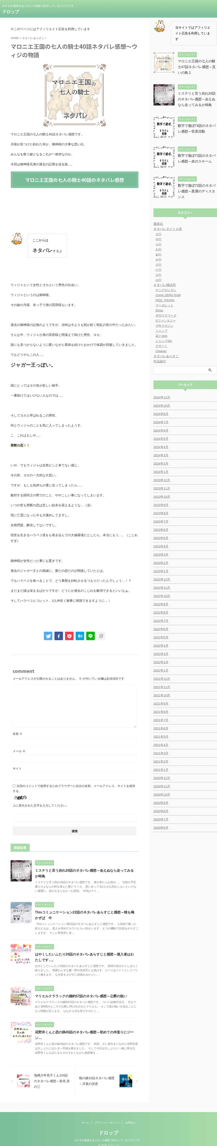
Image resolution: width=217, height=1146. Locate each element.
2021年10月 (161, 695)
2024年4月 (160, 447)
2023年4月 (160, 546)
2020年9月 (160, 803)
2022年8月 (160, 612)
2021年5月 (160, 736)
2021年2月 (160, 761)
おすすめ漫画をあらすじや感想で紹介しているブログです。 (108, 1134)
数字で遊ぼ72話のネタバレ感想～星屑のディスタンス (197, 191)
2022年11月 (161, 587)
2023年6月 (160, 530)
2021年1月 (160, 769)
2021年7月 (160, 720)
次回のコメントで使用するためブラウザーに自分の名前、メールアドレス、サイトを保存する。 (74, 788)
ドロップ (10, 11)
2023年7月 (160, 521)
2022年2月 (160, 662)
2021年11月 (161, 687)
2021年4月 (160, 745)
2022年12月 (161, 579)
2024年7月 (160, 422)
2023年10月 (161, 496)
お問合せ (130, 1117)
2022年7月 (160, 621)
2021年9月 (160, 703)
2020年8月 (160, 811)
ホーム (85, 1117)
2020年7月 (160, 819)
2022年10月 (161, 596)
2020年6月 (160, 827)
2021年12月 (161, 678)
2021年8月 (160, 712)
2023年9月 (160, 505)
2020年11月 (161, 786)
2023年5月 (160, 538)
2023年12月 (161, 480)
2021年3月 (160, 753)
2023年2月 (160, 563)
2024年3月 (160, 455)
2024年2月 (160, 463)
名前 (17, 733)
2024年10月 (161, 405)
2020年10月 (161, 794)
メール (19, 751)
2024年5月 (160, 438)
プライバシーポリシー (107, 1117)
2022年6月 (160, 629)
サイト (17, 768)
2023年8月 (160, 513)
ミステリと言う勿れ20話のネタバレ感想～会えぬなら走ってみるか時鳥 (197, 99)
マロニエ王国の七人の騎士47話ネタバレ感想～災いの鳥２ (197, 66)
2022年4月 (160, 645)
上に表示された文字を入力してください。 (41, 805)
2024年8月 (160, 414)
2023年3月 (160, 554)
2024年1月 (160, 472)
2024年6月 (160, 430)
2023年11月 (161, 488)
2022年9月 (160, 604)
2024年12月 (161, 397)
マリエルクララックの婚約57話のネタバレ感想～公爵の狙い (81, 996)
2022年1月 (160, 670)
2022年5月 (160, 637)
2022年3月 (160, 654)
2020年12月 (161, 778)
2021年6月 (160, 728)
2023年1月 (160, 571)
